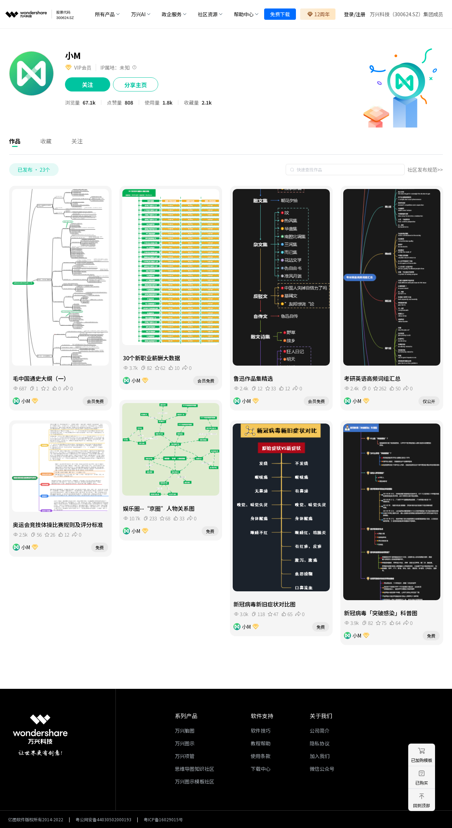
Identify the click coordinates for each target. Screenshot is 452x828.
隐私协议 (319, 743)
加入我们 (319, 755)
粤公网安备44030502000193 (103, 819)
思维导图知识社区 (194, 768)
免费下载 (280, 14)
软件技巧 (260, 730)
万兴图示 (185, 743)
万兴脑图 (185, 730)
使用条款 (260, 755)
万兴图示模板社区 (194, 781)
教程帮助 (260, 743)
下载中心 (260, 768)
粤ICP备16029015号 (163, 819)
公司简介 (319, 730)
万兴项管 (185, 755)
